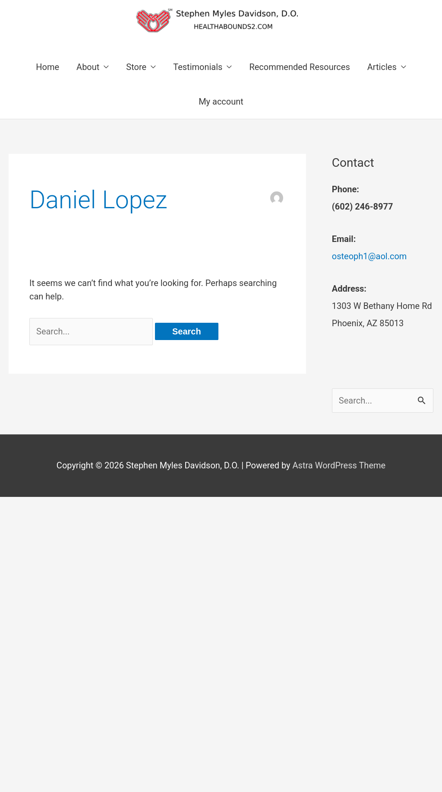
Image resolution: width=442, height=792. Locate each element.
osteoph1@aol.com (369, 256)
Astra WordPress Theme (339, 465)
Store (136, 67)
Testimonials (197, 67)
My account (221, 101)
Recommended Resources (299, 67)
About (87, 67)
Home (47, 67)
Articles (382, 67)
